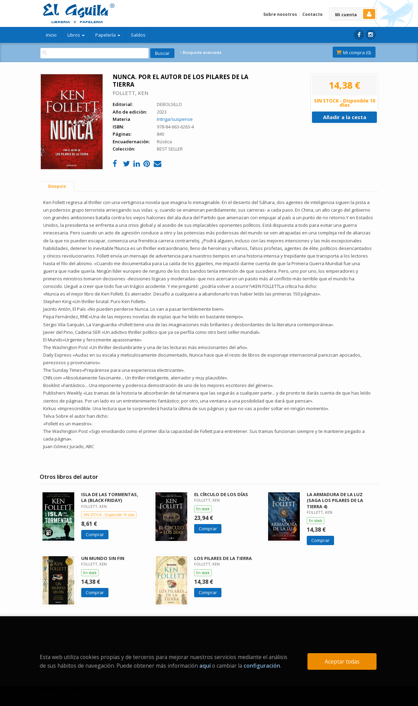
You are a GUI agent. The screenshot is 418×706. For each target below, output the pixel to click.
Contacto (312, 14)
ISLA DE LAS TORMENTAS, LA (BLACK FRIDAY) (109, 497)
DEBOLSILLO (169, 104)
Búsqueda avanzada (200, 52)
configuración (262, 665)
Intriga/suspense (175, 119)
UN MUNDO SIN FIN (102, 558)
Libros (76, 35)
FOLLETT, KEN (130, 92)
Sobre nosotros (280, 14)
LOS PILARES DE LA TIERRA (223, 558)
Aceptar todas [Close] (342, 661)
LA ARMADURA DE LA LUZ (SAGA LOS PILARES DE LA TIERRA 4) (335, 500)
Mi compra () (353, 52)
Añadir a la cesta (344, 117)
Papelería (107, 35)
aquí (205, 665)
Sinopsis (57, 186)
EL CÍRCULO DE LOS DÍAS (221, 494)
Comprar (95, 534)
